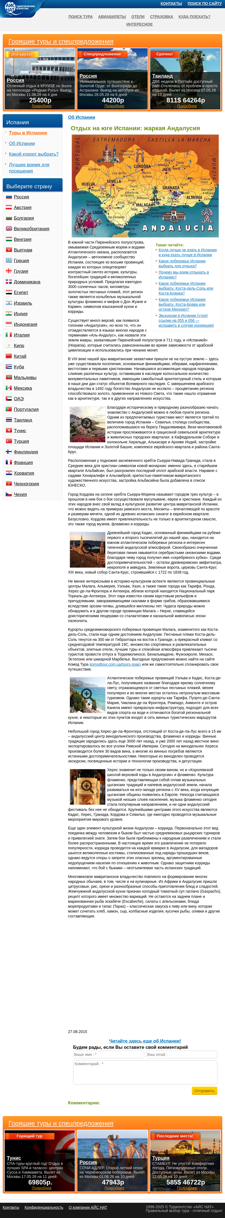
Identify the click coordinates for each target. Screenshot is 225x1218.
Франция (23, 462)
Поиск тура (81, 16)
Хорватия (24, 473)
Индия (20, 313)
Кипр (19, 345)
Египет (21, 292)
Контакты (171, 3)
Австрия (23, 207)
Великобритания (32, 228)
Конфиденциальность (43, 1207)
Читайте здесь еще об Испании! (145, 1041)
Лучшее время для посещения (29, 168)
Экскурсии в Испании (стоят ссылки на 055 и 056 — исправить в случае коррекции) (186, 320)
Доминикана (27, 281)
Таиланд (23, 420)
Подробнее (42, 1188)
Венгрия (23, 239)
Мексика (23, 388)
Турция (21, 441)
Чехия (20, 494)
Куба (19, 366)
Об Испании (81, 117)
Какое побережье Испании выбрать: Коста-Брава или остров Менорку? (182, 304)
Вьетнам (23, 250)
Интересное (139, 24)
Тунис (20, 430)
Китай (20, 356)
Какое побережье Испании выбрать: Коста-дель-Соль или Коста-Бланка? (186, 288)
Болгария (24, 218)
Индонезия (25, 324)
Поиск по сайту (205, 3)
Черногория (26, 483)
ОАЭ (19, 398)
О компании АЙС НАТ (88, 1207)
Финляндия (26, 452)
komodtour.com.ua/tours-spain (115, 664)
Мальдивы (25, 377)
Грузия (21, 271)
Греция (21, 260)
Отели (138, 16)
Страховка (161, 16)
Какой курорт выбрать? (34, 154)
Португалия (26, 409)
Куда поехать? (195, 16)
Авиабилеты (112, 16)
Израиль (23, 303)
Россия (21, 196)
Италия (22, 335)
